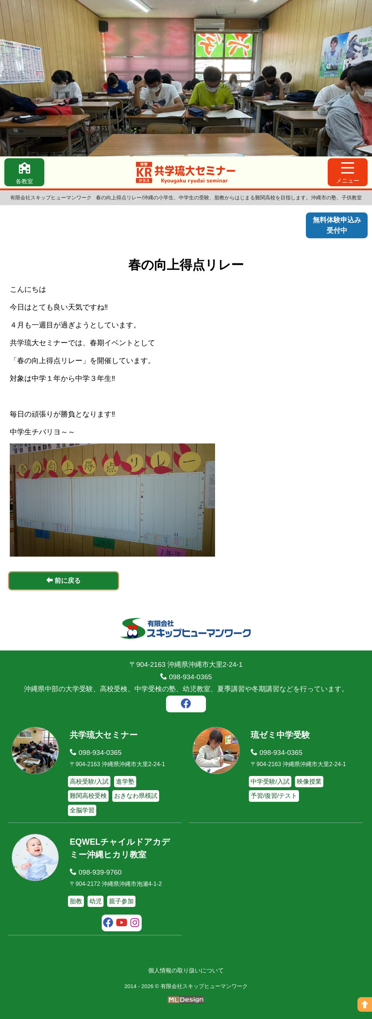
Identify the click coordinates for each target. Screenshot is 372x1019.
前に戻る (63, 580)
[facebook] (186, 704)
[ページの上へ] (364, 1004)
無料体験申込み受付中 (337, 225)
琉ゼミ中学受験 (280, 734)
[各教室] (24, 172)
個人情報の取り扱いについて (186, 970)
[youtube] (122, 923)
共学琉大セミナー (104, 734)
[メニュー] (348, 172)
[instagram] (135, 923)
